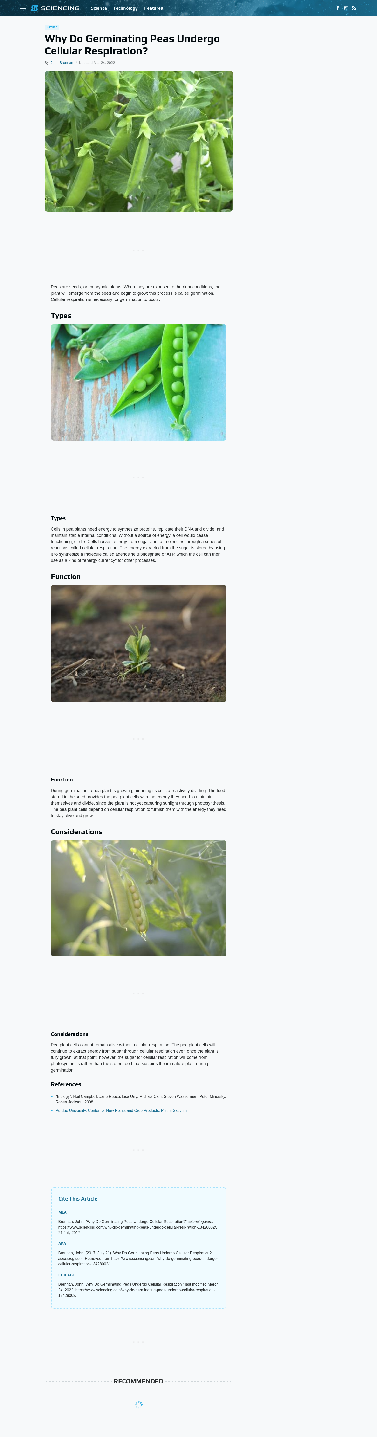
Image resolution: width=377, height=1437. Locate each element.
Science (99, 8)
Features (153, 8)
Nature (52, 27)
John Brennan (62, 62)
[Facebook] (337, 8)
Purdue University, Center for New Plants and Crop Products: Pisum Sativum (121, 1110)
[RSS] (354, 8)
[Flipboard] (346, 8)
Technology (125, 8)
